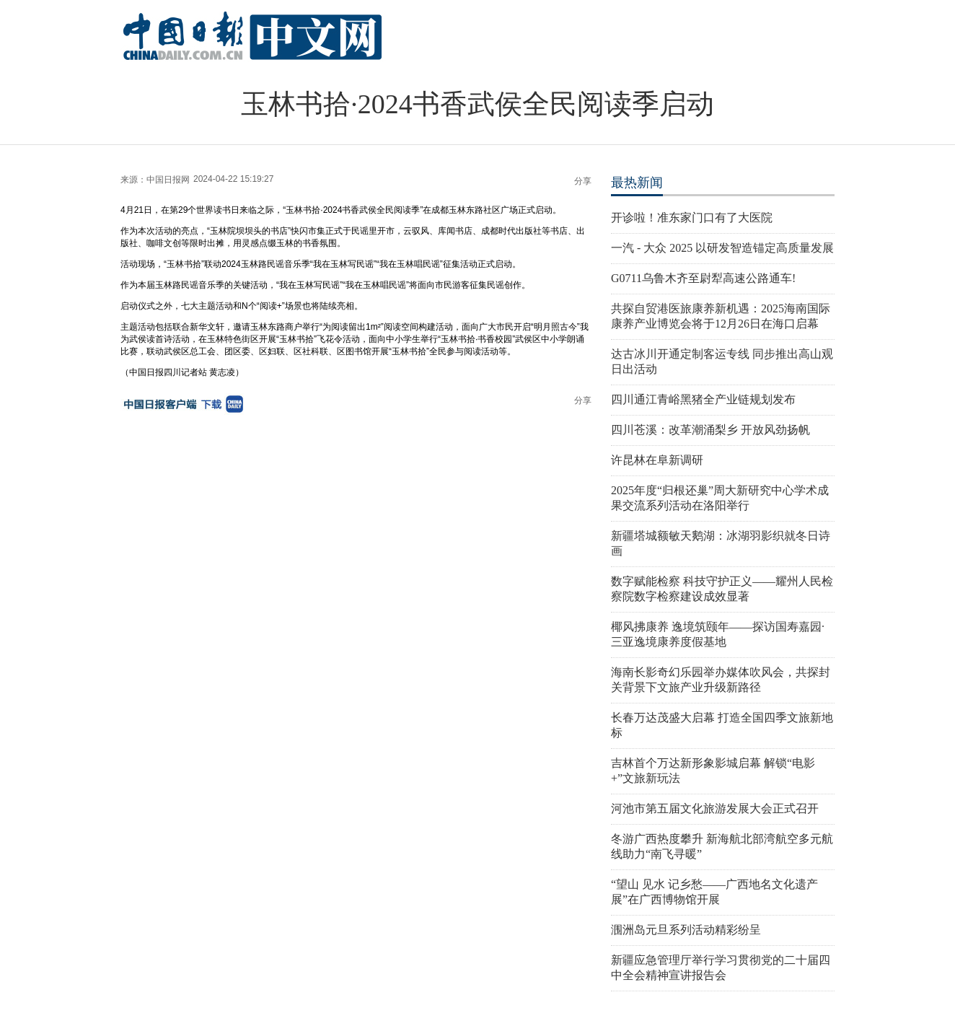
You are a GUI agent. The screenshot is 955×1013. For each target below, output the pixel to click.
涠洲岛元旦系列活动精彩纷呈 (686, 930)
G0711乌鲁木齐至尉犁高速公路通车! (703, 278)
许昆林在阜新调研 (657, 460)
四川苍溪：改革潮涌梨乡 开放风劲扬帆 (710, 430)
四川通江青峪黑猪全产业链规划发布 (703, 399)
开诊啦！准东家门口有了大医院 (692, 217)
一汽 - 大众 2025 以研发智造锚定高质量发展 (722, 248)
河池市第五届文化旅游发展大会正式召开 (715, 808)
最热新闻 (637, 182)
